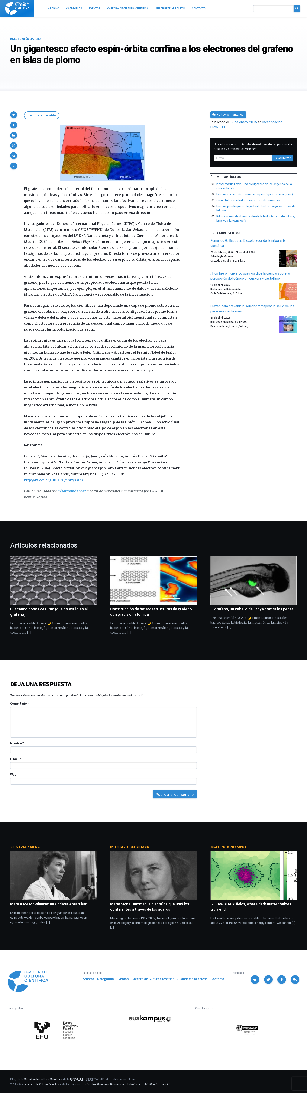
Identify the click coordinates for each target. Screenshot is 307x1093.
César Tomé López (72, 491)
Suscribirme (283, 158)
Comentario (19, 703)
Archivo (88, 979)
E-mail (15, 759)
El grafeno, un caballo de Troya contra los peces (252, 609)
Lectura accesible (42, 115)
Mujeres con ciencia (129, 847)
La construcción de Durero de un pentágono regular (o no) (254, 194)
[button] (13, 114)
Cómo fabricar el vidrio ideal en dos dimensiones (248, 200)
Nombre (16, 743)
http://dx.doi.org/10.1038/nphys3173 (53, 480)
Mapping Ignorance (228, 847)
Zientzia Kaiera (25, 847)
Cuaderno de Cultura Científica (41, 1084)
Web (13, 774)
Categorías (105, 979)
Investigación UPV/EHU (25, 38)
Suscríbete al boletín (192, 979)
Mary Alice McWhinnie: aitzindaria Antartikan (48, 904)
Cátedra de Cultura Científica (153, 979)
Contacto (217, 979)
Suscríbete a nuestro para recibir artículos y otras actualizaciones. (253, 146)
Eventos (123, 979)
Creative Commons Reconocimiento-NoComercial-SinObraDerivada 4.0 (128, 1084)
